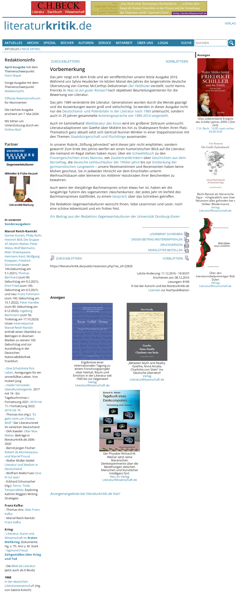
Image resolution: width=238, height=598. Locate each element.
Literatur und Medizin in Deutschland (21, 467)
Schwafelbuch (143, 153)
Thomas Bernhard (17, 275)
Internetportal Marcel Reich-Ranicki (19, 325)
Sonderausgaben (17, 224)
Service (104, 43)
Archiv (33, 43)
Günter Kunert (15, 235)
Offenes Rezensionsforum (22, 98)
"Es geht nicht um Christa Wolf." (20, 418)
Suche (186, 43)
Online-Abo (12, 129)
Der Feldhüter (139, 86)
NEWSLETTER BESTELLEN (168, 250)
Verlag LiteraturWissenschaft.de (92, 383)
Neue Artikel (31, 49)
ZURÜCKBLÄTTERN (65, 61)
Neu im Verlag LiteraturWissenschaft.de (119, 478)
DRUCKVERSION (174, 245)
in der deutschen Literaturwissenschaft (19, 583)
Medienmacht (14, 91)
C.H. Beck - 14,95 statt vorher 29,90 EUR (215, 129)
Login (163, 43)
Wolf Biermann (24, 248)
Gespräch (119, 196)
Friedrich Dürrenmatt (18, 262)
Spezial (49, 43)
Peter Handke (29, 302)
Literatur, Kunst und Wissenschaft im (21, 537)
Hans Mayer (13, 75)
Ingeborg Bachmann (18, 313)
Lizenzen (154, 290)
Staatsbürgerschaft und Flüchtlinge (98, 136)
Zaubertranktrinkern (127, 157)
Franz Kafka (13, 522)
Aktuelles (13, 43)
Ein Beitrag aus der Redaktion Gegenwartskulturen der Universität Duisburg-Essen (114, 216)
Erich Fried (12, 286)
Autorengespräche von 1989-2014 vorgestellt (133, 115)
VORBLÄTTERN (177, 61)
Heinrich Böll (13, 239)
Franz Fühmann (29, 294)
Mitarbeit (124, 43)
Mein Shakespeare (17, 252)
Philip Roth (33, 235)
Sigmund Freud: (23, 554)
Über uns (145, 43)
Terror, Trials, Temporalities (17, 487)
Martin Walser (19, 244)
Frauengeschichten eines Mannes (76, 157)
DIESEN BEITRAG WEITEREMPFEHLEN (160, 239)
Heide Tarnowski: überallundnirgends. (19, 387)
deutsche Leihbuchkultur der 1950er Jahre (107, 162)
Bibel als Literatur (23, 566)
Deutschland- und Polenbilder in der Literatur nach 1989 (106, 111)
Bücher (67, 43)
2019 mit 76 (12, 410)
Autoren (86, 43)
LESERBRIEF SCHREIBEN (169, 234)
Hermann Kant (15, 256)
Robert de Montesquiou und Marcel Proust (21, 454)
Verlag (230, 23)
